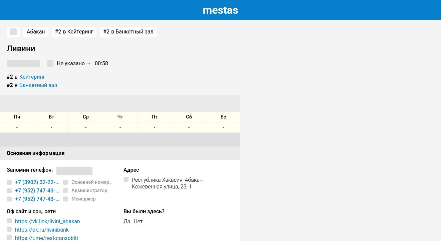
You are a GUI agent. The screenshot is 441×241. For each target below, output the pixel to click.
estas (220, 10)
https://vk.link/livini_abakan (47, 221)
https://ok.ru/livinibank (42, 230)
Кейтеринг (32, 77)
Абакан (36, 31)
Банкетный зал (38, 85)
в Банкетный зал (128, 31)
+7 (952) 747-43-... (37, 190)
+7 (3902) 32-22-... (37, 182)
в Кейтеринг (74, 31)
